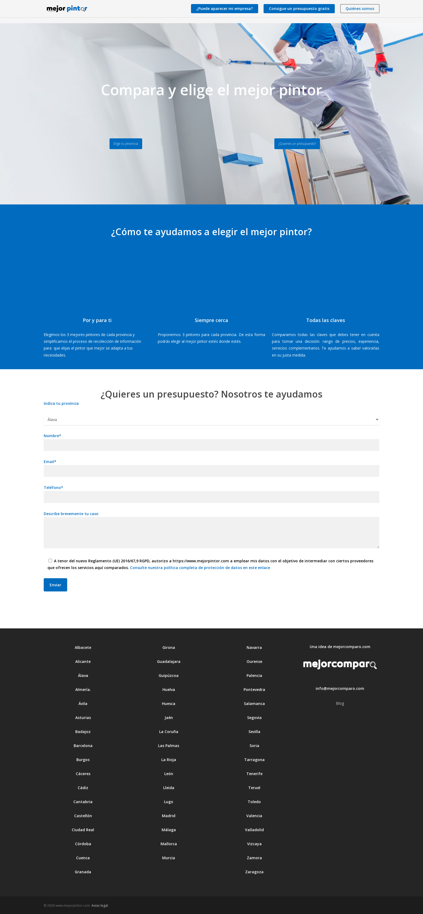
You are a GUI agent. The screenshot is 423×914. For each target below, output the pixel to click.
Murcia (168, 857)
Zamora (254, 857)
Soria (254, 745)
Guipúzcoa (169, 675)
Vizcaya (254, 843)
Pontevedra (254, 689)
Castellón (83, 815)
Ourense (254, 661)
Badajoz (83, 731)
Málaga (169, 829)
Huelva (168, 689)
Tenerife (254, 773)
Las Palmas (168, 745)
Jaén (169, 717)
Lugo (168, 801)
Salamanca (254, 703)
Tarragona (254, 759)
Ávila (83, 703)
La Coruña (168, 731)
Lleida (168, 787)
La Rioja (168, 759)
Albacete (83, 647)
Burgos (83, 759)
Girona (168, 647)
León (168, 773)
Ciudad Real (83, 829)
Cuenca (83, 857)
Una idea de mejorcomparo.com (340, 646)
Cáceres (83, 773)
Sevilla (254, 731)
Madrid (168, 815)
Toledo (254, 801)
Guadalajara (168, 661)
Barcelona (83, 745)
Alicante (83, 661)
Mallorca (169, 843)
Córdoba (83, 843)
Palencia (254, 675)
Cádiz (83, 787)
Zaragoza (254, 871)
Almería (82, 689)
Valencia (254, 815)
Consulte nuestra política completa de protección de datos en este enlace (200, 567)
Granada (83, 871)
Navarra (254, 647)
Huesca (168, 703)
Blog (340, 703)
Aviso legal (99, 905)
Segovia (254, 717)
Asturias (83, 717)
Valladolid (254, 829)
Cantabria (83, 801)
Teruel (254, 787)
